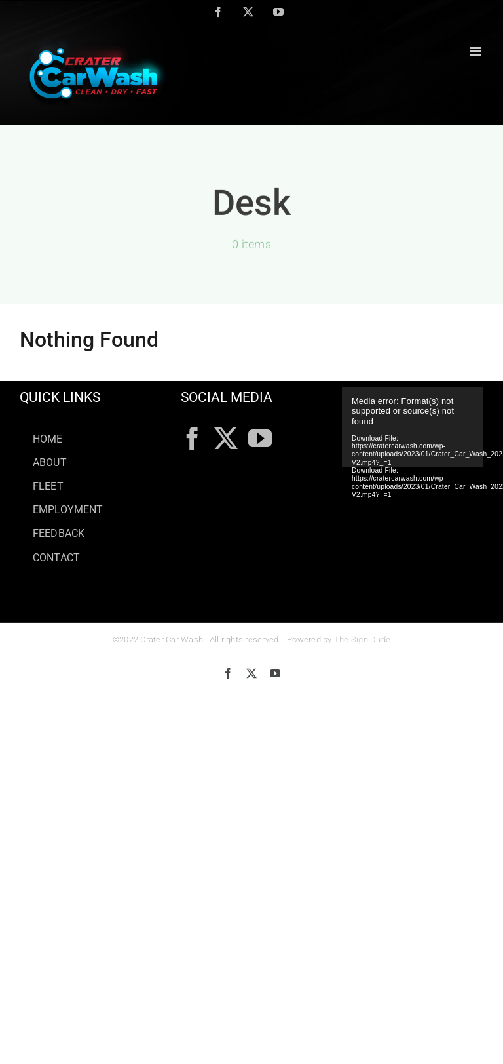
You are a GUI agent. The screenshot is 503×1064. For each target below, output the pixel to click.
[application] (412, 427)
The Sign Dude (362, 639)
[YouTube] (260, 438)
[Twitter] (226, 438)
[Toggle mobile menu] (476, 51)
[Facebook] (192, 438)
